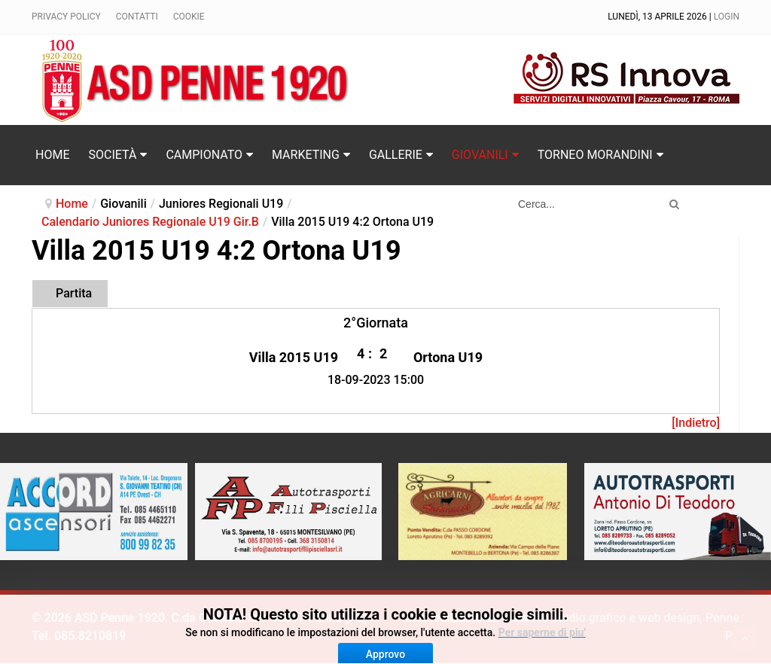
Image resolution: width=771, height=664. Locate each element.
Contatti (137, 16)
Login (726, 16)
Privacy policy (66, 16)
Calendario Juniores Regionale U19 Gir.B (150, 222)
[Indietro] (696, 423)
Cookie (189, 16)
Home (72, 203)
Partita (74, 293)
